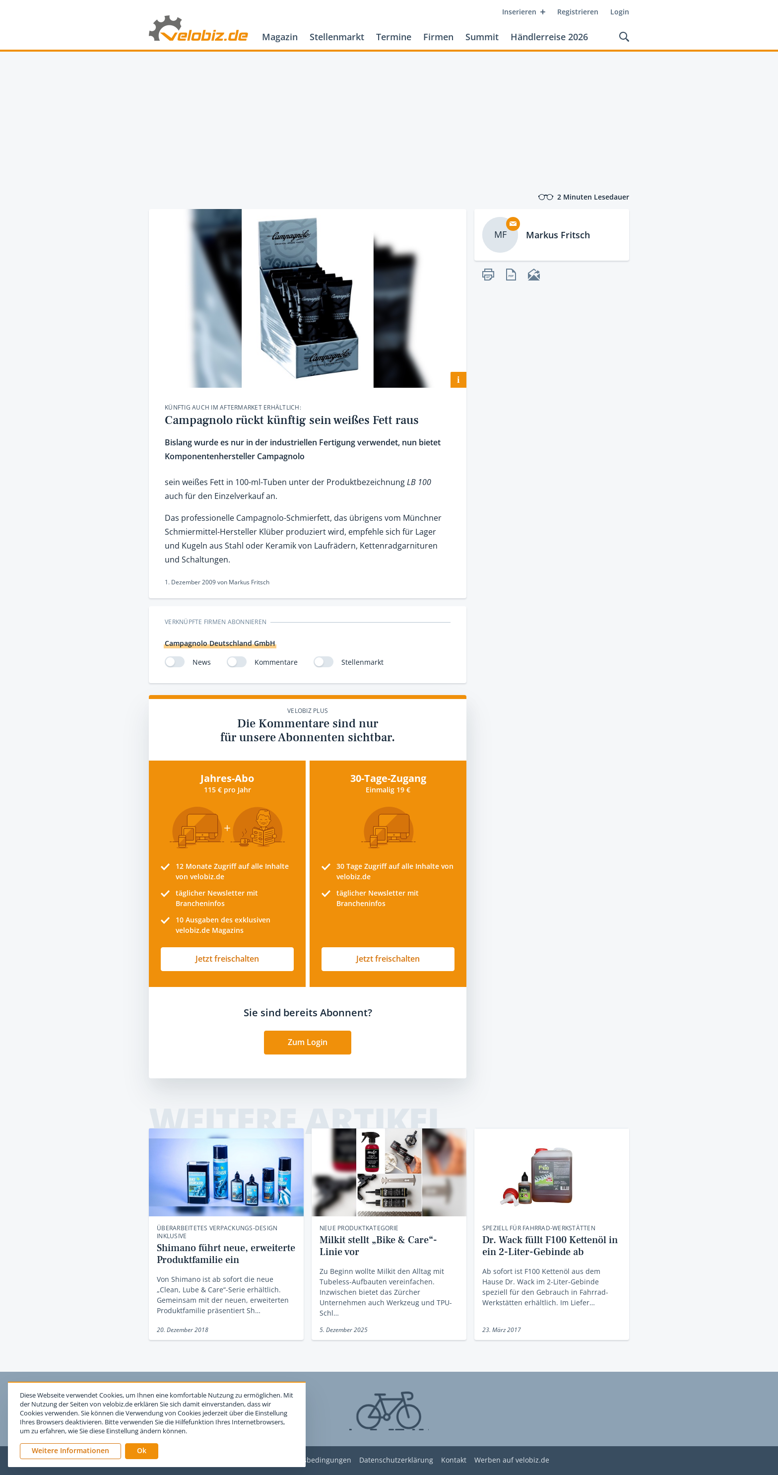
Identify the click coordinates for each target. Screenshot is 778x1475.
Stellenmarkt (337, 37)
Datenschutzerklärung (396, 1460)
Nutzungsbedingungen (312, 1460)
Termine (393, 37)
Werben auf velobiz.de (511, 1460)
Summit (482, 37)
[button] (141, 1451)
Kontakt (453, 1460)
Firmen (438, 37)
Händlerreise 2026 (549, 37)
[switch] (175, 661)
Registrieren (577, 11)
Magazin (280, 37)
